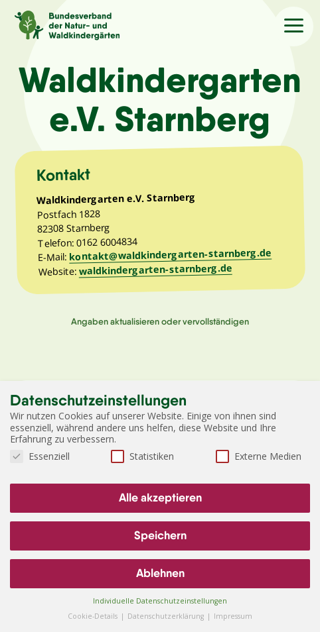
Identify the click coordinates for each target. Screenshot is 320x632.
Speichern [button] (160, 535)
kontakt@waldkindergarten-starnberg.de (170, 254)
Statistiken (142, 456)
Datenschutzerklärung (166, 616)
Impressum (233, 616)
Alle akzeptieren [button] (160, 497)
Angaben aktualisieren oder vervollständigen (160, 321)
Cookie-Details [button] (94, 616)
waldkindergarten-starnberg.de (155, 270)
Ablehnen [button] (160, 573)
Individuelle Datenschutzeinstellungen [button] (160, 601)
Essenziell (40, 456)
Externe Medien (258, 456)
